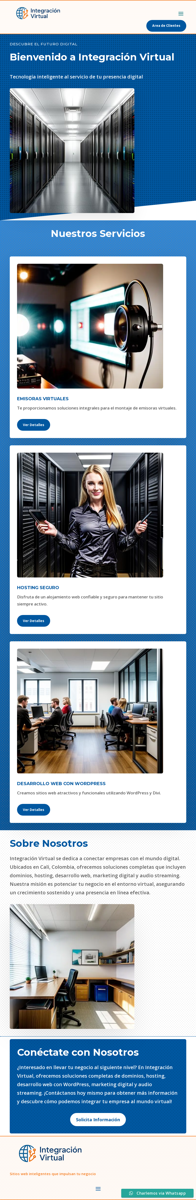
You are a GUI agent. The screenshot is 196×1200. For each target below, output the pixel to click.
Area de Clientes (166, 25)
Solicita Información (98, 1119)
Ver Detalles (33, 424)
